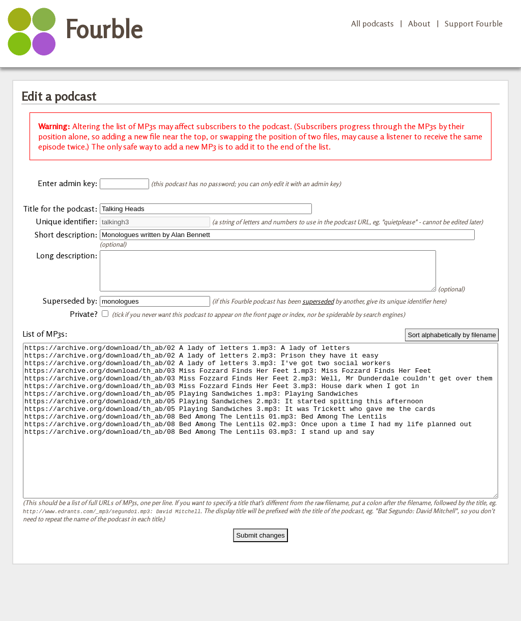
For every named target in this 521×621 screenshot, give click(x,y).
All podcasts (372, 23)
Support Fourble (474, 23)
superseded (318, 315)
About (419, 23)
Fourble (103, 29)
